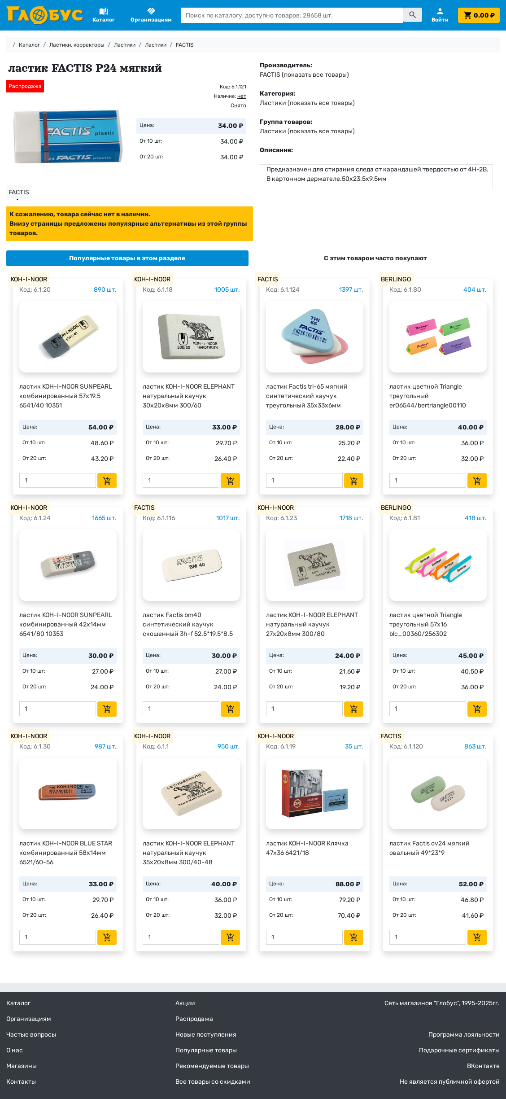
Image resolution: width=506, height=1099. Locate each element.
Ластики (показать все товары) (307, 103)
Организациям (28, 1019)
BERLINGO (396, 279)
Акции (185, 1003)
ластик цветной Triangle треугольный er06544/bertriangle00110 (427, 396)
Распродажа (194, 1019)
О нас (14, 1050)
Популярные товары (206, 1050)
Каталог (29, 45)
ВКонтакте (483, 1066)
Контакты (21, 1082)
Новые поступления (205, 1034)
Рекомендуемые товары (212, 1066)
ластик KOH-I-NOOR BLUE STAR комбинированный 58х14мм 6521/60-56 (65, 853)
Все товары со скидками (212, 1082)
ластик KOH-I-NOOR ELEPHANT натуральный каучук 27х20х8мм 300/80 (312, 624)
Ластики (124, 45)
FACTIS (184, 45)
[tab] (127, 258)
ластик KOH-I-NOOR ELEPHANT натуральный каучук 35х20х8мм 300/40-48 (189, 853)
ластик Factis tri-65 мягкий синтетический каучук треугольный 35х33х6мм (307, 396)
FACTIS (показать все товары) (304, 75)
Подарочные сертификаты (459, 1050)
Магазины (21, 1066)
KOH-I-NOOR (29, 279)
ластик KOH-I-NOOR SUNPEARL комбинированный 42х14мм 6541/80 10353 (65, 624)
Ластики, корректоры (77, 45)
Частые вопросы (31, 1034)
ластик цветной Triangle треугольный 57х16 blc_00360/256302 (425, 624)
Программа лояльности (464, 1034)
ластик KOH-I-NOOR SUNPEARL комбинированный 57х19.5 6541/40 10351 (65, 396)
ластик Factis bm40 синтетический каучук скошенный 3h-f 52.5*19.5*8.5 (188, 624)
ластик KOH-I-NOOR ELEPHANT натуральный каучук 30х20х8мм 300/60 (189, 396)
